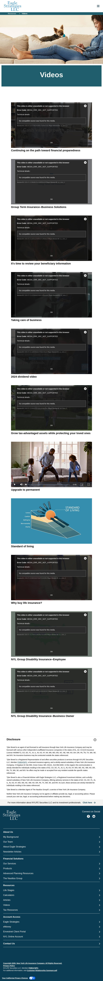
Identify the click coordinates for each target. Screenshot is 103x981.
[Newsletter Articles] (51, 851)
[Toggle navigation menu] (98, 6)
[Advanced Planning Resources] (51, 873)
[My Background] (51, 836)
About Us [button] (8, 832)
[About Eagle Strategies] (51, 846)
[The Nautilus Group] (51, 878)
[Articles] (51, 900)
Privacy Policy (9, 966)
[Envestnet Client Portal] (51, 931)
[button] (95, 739)
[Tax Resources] (51, 910)
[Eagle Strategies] (51, 921)
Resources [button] (8, 885)
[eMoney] (51, 926)
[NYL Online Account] (51, 936)
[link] (51, 741)
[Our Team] (51, 841)
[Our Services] (51, 863)
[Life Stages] (51, 890)
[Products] (51, 868)
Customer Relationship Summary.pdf (42, 970)
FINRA (20, 762)
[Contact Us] (51, 943)
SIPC (25, 762)
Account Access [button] (11, 917)
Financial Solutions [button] (13, 858)
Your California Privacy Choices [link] (15, 978)
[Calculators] (51, 895)
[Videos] (51, 905)
